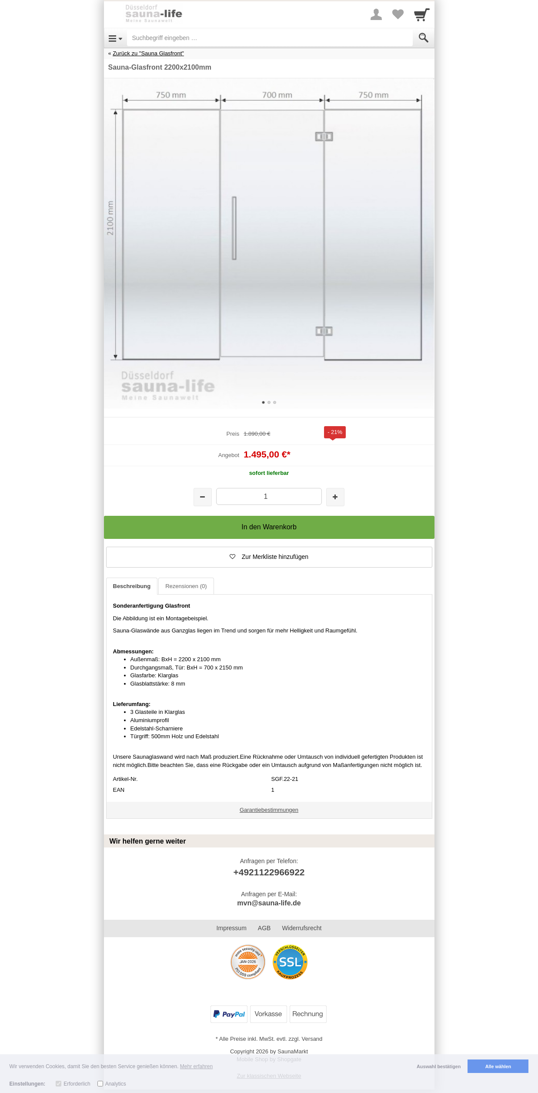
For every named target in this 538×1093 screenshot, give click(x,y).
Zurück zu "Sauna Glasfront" (148, 53)
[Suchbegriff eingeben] (270, 38)
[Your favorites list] (398, 14)
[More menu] (376, 14)
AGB (264, 928)
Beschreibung (132, 586)
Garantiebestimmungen (269, 810)
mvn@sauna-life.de (269, 903)
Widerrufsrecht (301, 928)
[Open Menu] (115, 38)
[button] (269, 557)
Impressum (232, 928)
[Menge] (269, 496)
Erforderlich (76, 1084)
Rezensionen (186, 586)
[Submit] (423, 38)
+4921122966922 (268, 872)
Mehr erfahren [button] (196, 1066)
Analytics (115, 1084)
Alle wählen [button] (498, 1066)
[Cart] (422, 14)
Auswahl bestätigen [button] (439, 1066)
